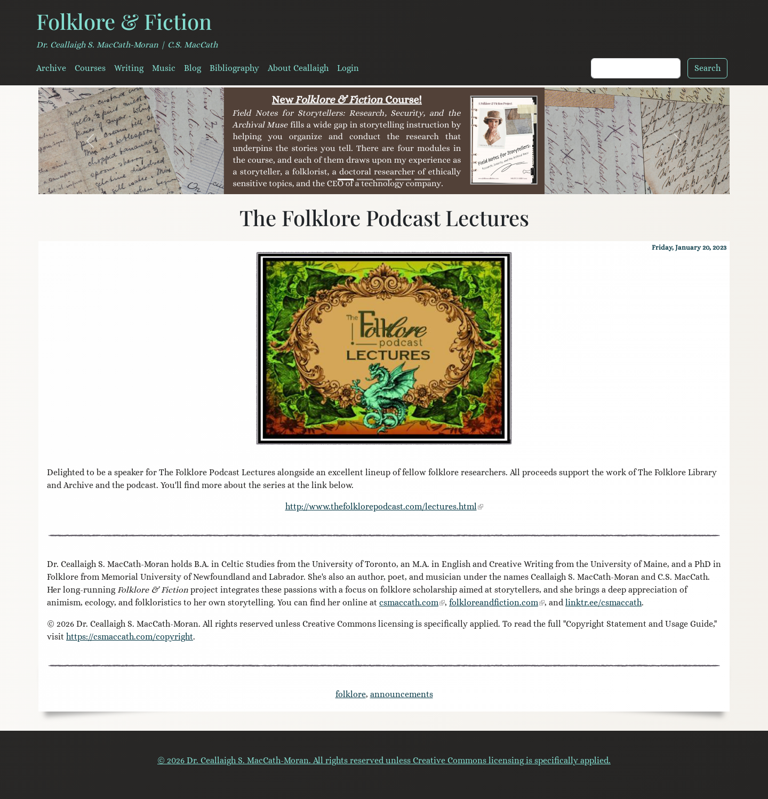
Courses (90, 68)
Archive (51, 68)
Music (163, 68)
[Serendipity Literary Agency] (403, 179)
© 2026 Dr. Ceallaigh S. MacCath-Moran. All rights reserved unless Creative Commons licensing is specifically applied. (384, 760)
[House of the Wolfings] (384, 179)
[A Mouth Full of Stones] (365, 179)
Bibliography (234, 68)
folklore (350, 694)
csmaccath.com (408, 602)
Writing (128, 68)
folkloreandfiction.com (493, 602)
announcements (401, 694)
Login (348, 68)
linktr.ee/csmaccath (603, 602)
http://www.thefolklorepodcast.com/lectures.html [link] (381, 506)
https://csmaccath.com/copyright (129, 637)
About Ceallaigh (298, 68)
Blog (192, 68)
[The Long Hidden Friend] (422, 179)
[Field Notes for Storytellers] (346, 179)
